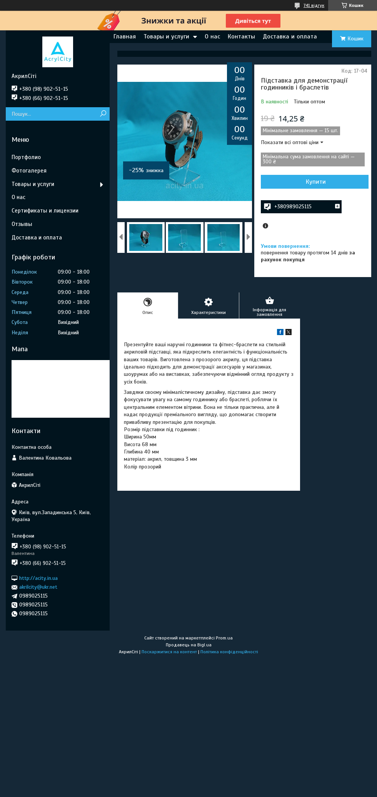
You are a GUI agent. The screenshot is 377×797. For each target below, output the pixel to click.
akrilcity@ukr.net (38, 587)
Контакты (241, 36)
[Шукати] (103, 114)
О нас (212, 36)
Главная (124, 36)
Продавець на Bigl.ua (189, 645)
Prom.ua (224, 638)
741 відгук (314, 5)
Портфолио (26, 157)
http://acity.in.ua (38, 578)
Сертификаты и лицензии (45, 210)
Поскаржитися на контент (169, 651)
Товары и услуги (166, 36)
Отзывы (22, 224)
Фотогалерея (29, 170)
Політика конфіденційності (229, 651)
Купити (316, 182)
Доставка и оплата (290, 36)
